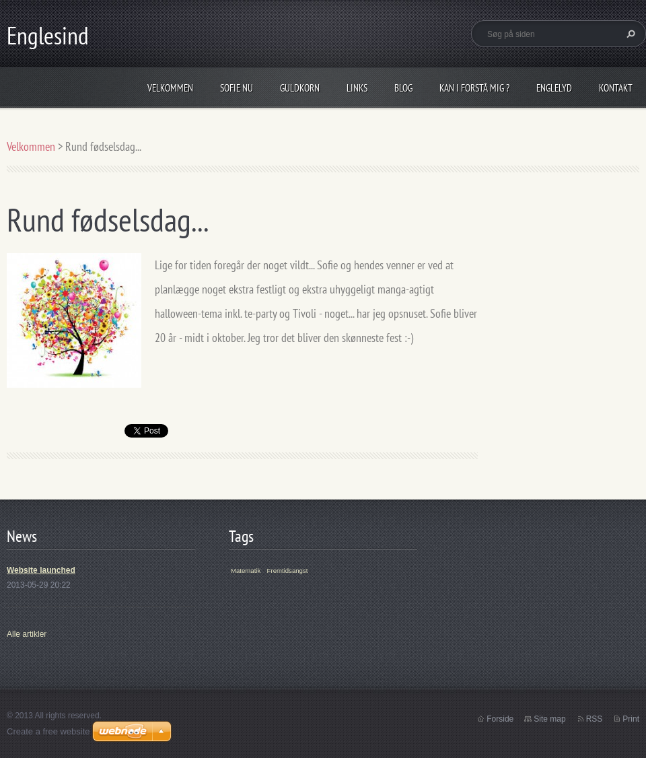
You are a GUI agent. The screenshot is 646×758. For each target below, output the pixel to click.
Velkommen (170, 87)
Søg (629, 34)
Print (630, 719)
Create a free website (48, 731)
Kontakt (616, 87)
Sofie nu (236, 87)
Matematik (245, 570)
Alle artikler (26, 634)
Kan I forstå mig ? (474, 87)
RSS (594, 719)
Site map (549, 719)
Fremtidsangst (287, 570)
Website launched (41, 570)
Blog (403, 87)
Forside (500, 719)
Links (357, 87)
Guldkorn (300, 87)
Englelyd (554, 87)
